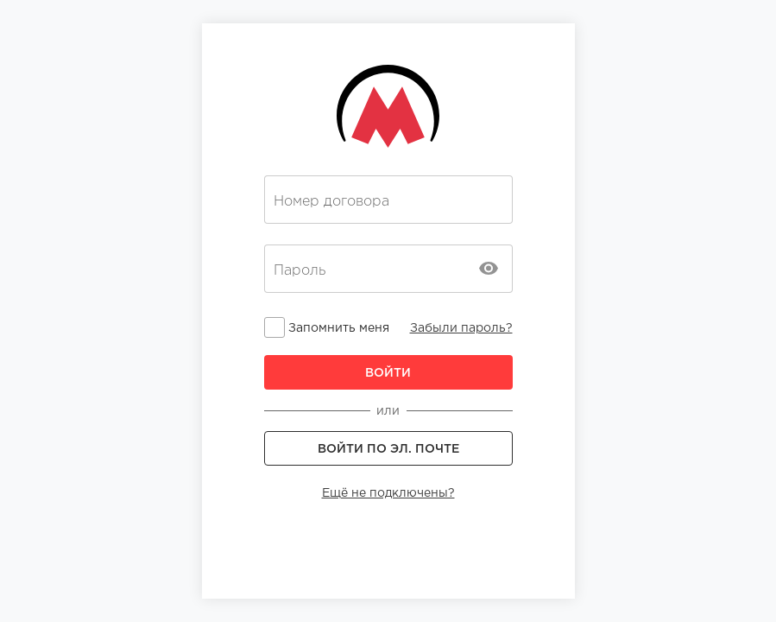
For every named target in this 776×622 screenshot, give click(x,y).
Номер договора (331, 201)
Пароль (299, 270)
